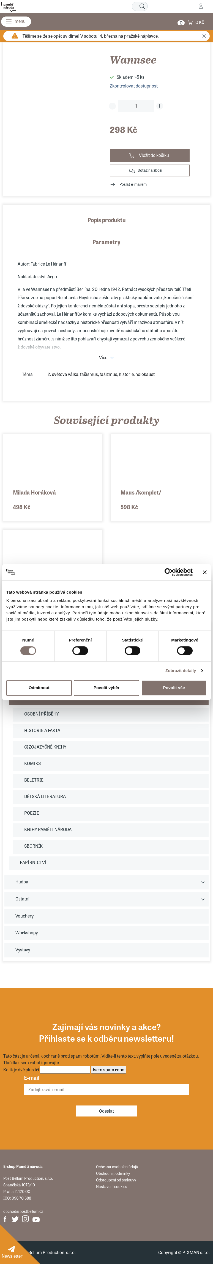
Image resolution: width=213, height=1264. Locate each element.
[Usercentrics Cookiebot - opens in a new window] (168, 572)
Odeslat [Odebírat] (106, 1111)
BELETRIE (33, 780)
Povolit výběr (106, 688)
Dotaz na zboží (150, 170)
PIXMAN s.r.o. (196, 1252)
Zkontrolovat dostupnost (134, 86)
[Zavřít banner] (205, 572)
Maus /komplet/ (141, 492)
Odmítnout (39, 688)
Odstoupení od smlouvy (116, 1180)
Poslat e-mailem (133, 184)
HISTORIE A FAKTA (42, 730)
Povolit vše (174, 688)
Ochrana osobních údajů (117, 1166)
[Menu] (16, 22)
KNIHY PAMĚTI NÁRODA (48, 829)
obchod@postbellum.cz (23, 1211)
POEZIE (31, 813)
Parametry (106, 242)
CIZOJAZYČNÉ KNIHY (45, 747)
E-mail (31, 1078)
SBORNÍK (33, 846)
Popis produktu (107, 220)
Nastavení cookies (111, 1186)
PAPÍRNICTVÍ (33, 862)
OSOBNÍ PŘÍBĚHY (41, 714)
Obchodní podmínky (113, 1173)
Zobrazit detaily (180, 670)
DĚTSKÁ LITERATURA (45, 796)
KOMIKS (32, 763)
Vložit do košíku (154, 155)
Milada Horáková (34, 492)
